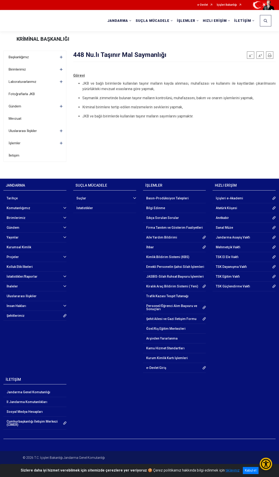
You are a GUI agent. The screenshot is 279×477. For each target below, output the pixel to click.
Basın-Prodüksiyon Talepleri (167, 198)
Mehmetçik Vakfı (228, 247)
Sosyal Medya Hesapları (25, 412)
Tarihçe (12, 198)
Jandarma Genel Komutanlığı (28, 392)
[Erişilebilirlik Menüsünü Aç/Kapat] (266, 464)
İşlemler (14, 143)
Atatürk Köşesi (226, 208)
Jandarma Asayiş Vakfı (233, 237)
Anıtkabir (222, 218)
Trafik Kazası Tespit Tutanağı (167, 296)
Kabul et (250, 470)
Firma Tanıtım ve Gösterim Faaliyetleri (174, 227)
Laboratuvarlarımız (22, 82)
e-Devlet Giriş (156, 368)
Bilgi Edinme (155, 208)
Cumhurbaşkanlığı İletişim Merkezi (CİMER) (32, 423)
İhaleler (12, 286)
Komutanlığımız (18, 208)
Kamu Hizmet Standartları (165, 348)
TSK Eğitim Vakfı (228, 276)
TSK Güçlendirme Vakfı (233, 286)
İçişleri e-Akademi (229, 198)
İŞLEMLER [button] (186, 21)
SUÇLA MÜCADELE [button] (152, 21)
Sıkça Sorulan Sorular (162, 218)
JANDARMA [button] (117, 21)
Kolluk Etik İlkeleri (20, 267)
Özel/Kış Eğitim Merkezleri (166, 328)
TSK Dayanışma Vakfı (231, 267)
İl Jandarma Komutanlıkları (27, 402)
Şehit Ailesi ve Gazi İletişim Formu (171, 319)
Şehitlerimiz (16, 315)
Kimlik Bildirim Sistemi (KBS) (167, 257)
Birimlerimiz (17, 69)
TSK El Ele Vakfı (227, 257)
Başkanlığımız (19, 57)
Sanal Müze (224, 227)
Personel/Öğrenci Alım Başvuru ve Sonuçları (171, 307)
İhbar (150, 247)
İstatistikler (84, 208)
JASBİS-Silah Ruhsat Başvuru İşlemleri (175, 276)
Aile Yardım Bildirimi (161, 237)
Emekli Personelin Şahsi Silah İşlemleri (175, 267)
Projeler (13, 257)
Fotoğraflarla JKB (22, 94)
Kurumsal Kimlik (19, 247)
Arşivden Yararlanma (162, 338)
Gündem (15, 106)
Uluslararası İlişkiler (23, 131)
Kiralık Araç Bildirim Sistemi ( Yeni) (172, 286)
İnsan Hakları (16, 306)
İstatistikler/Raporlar (22, 276)
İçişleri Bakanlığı (227, 4)
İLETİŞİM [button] (242, 21)
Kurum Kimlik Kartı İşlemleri (167, 358)
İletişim (14, 155)
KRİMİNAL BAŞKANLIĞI (43, 39)
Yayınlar (13, 237)
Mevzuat (15, 119)
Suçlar (81, 198)
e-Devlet (202, 4)
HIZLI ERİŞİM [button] (215, 21)
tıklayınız (233, 470)
